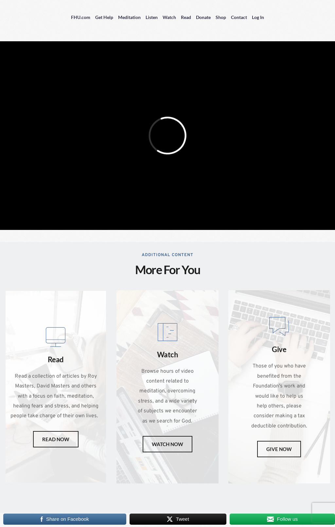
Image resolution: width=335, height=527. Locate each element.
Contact (239, 17)
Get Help (104, 17)
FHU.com (80, 17)
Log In (258, 17)
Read (186, 17)
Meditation (129, 17)
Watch (169, 17)
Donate (203, 17)
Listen (152, 17)
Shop (221, 17)
